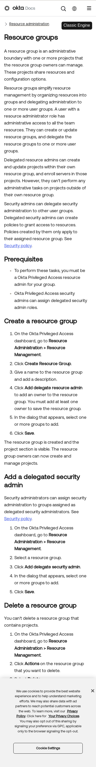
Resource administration (29, 24)
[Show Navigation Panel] (89, 8)
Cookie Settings (48, 748)
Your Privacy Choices (63, 716)
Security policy (17, 245)
